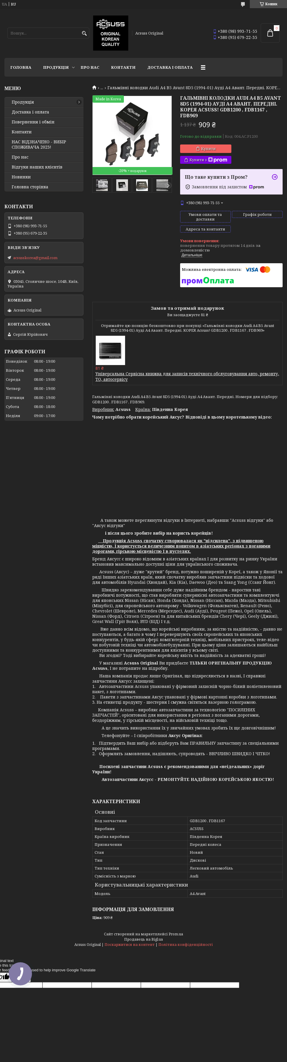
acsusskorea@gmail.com (35, 257)
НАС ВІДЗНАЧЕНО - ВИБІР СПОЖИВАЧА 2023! (39, 144)
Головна (20, 67)
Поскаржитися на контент (130, 944)
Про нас (90, 67)
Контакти (123, 67)
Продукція (56, 67)
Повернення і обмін (33, 122)
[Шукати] (84, 33)
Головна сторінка (30, 187)
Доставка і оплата (170, 67)
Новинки (21, 177)
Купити (208, 148)
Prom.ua (176, 934)
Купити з (208, 160)
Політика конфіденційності (185, 944)
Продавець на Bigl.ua (143, 939)
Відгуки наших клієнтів (37, 167)
